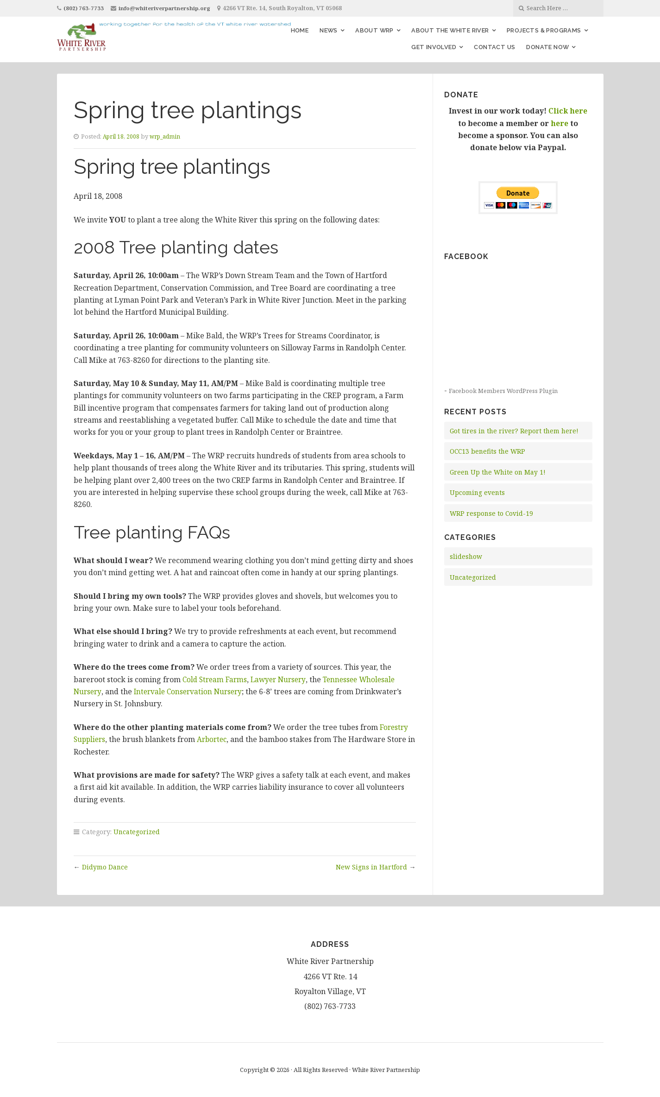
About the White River (450, 30)
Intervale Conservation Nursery (191, 691)
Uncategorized (137, 831)
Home (300, 30)
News (329, 30)
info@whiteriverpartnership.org (167, 8)
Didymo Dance (105, 866)
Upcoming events (478, 492)
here (559, 123)
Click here (568, 111)
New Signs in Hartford (371, 866)
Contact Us (494, 47)
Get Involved (433, 47)
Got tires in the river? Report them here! (516, 430)
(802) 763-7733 (84, 8)
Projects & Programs (544, 30)
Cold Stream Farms (216, 679)
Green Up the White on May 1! (499, 472)
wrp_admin (167, 136)
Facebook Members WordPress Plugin (506, 391)
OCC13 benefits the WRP (489, 451)
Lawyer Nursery (282, 679)
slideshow (466, 556)
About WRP (374, 30)
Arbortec (215, 739)
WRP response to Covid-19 (492, 513)
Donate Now (547, 47)
